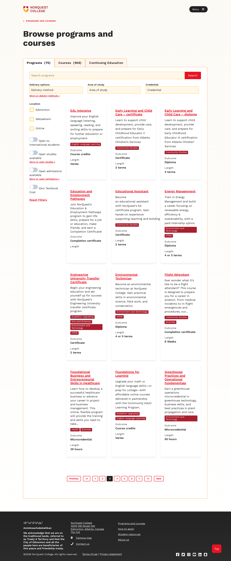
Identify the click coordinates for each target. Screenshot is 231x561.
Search (192, 75)
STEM (169, 235)
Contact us (80, 543)
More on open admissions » (44, 179)
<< (86, 478)
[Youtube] (195, 555)
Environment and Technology (175, 229)
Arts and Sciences (81, 321)
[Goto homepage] (35, 9)
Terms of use (90, 554)
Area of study (96, 84)
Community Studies (127, 148)
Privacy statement (111, 554)
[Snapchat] (206, 555)
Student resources (129, 534)
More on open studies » (42, 162)
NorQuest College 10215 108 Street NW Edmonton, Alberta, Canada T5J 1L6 (87, 527)
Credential (152, 84)
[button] (198, 9)
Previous (73, 478)
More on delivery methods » (44, 96)
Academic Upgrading (82, 316)
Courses (70, 63)
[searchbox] (56, 90)
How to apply (126, 528)
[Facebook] (178, 555)
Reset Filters (38, 199)
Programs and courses (41, 20)
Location (34, 103)
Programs (39, 63)
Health (75, 429)
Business (170, 322)
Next (158, 478)
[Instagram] (189, 555)
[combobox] (56, 89)
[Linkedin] (201, 555)
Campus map (81, 537)
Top (216, 548)
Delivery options (39, 84)
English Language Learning (86, 144)
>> (148, 478)
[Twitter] (184, 555)
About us (123, 539)
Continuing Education (106, 63)
